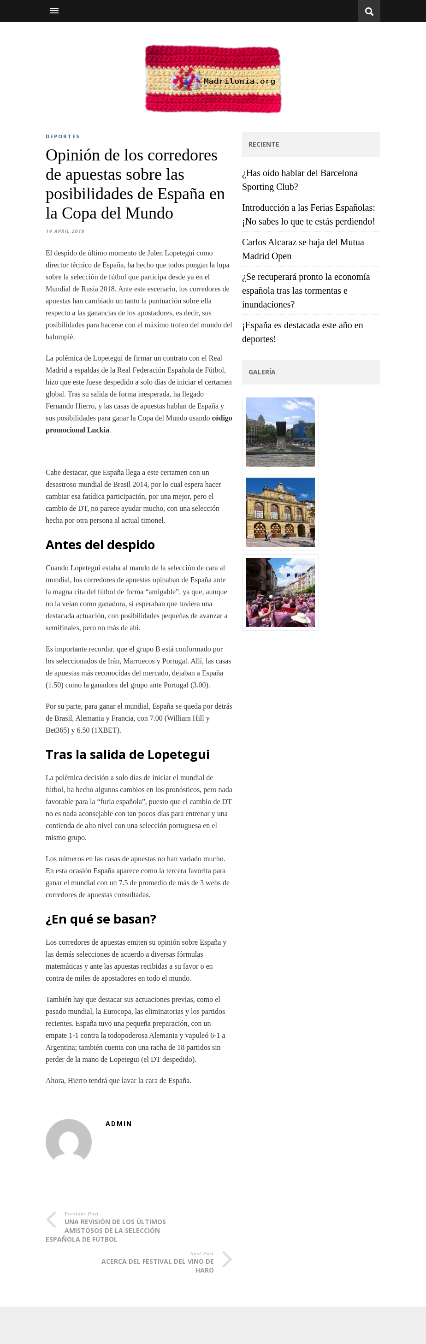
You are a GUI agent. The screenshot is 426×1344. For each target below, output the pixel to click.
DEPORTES (63, 136)
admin (119, 1123)
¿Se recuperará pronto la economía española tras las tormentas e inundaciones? (306, 290)
